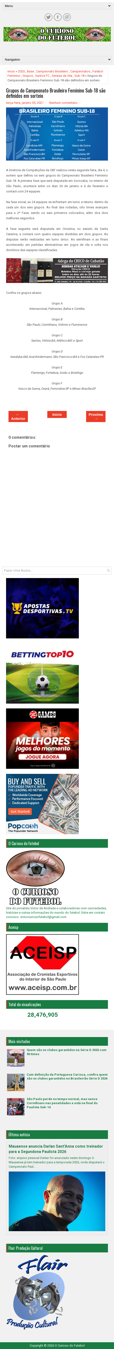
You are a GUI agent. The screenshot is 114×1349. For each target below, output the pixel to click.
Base (30, 71)
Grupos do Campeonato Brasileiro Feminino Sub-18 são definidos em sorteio (56, 93)
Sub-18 (79, 76)
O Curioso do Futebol (70, 1345)
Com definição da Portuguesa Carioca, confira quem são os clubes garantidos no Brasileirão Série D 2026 (67, 1077)
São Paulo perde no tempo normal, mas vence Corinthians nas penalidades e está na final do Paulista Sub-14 (62, 1103)
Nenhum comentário (63, 103)
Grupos (28, 76)
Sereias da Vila (62, 76)
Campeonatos (80, 71)
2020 (21, 71)
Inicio (11, 71)
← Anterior (18, 416)
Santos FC (42, 76)
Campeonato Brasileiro (52, 71)
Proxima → (96, 416)
